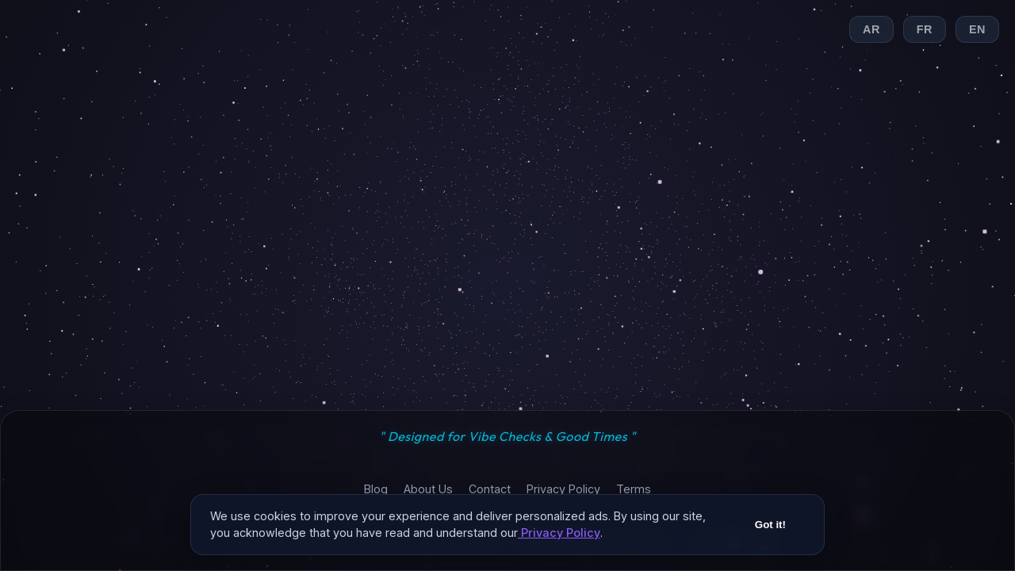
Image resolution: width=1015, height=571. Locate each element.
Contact (490, 489)
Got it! (770, 529)
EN (977, 29)
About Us (428, 489)
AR (871, 29)
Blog (376, 489)
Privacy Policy (563, 489)
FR (925, 29)
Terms (633, 489)
